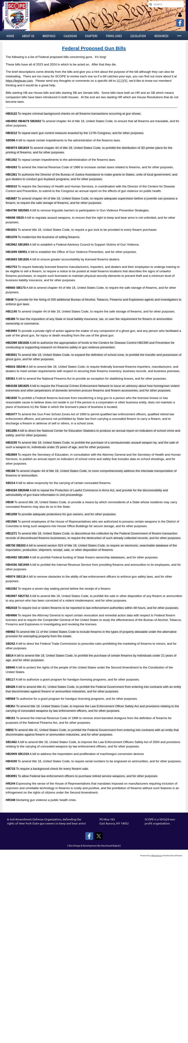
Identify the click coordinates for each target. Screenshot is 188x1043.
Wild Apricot (156, 855)
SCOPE (122, 80)
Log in (180, 15)
